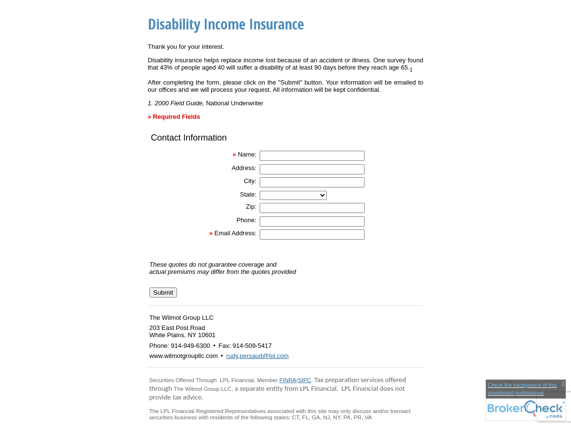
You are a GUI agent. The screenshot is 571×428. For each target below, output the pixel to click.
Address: (244, 167)
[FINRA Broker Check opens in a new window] (525, 400)
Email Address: (236, 233)
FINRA (287, 380)
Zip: (251, 206)
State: (248, 194)
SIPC (304, 380)
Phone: (246, 220)
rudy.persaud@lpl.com (257, 355)
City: (250, 181)
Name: (247, 154)
